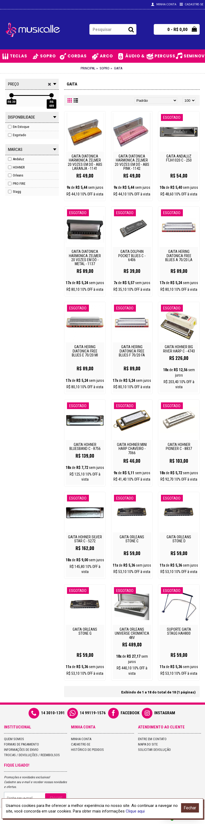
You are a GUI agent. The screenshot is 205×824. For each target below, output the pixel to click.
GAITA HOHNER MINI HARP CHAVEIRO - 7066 (132, 448)
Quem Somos (14, 739)
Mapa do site (148, 744)
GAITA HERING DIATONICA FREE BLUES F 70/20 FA (132, 351)
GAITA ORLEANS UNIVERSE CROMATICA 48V (132, 633)
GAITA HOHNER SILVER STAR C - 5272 (85, 539)
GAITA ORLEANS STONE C (132, 539)
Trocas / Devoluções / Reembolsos (32, 755)
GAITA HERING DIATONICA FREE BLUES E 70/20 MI (85, 351)
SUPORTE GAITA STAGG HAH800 (179, 631)
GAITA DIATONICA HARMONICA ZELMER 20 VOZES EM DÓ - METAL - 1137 (85, 257)
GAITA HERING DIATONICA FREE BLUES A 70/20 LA (178, 255)
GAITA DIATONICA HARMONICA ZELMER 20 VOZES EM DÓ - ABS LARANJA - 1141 (85, 162)
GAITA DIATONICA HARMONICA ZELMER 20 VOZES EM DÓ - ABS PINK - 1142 (132, 162)
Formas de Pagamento (21, 744)
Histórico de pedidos (87, 750)
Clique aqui (135, 811)
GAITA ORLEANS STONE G (85, 631)
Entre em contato (152, 739)
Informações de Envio (21, 750)
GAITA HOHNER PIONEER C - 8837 (179, 446)
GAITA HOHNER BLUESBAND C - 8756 (85, 446)
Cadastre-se (80, 744)
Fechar (190, 807)
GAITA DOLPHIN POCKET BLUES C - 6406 (131, 255)
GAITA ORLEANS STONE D (179, 539)
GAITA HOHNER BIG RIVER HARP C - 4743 (179, 349)
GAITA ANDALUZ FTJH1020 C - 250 (179, 158)
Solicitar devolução (154, 750)
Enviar (55, 798)
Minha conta (81, 739)
